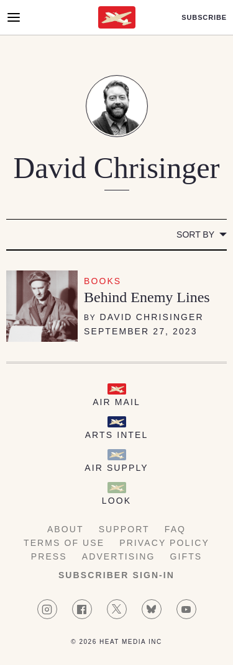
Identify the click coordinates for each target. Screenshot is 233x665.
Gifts (186, 556)
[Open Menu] (13, 17)
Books (102, 281)
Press (49, 556)
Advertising (118, 556)
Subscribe (204, 17)
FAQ (175, 529)
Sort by (195, 234)
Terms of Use (64, 542)
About (65, 529)
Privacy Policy (164, 542)
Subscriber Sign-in (116, 575)
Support (124, 529)
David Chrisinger (152, 317)
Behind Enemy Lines (147, 297)
